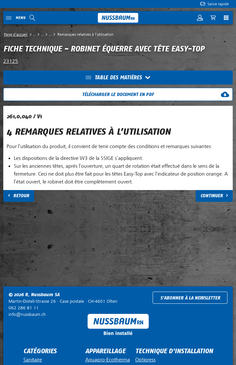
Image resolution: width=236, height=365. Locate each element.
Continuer (212, 196)
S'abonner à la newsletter (190, 298)
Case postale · (63, 301)
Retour (21, 196)
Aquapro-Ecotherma (107, 360)
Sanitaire (32, 360)
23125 (10, 61)
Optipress (145, 360)
